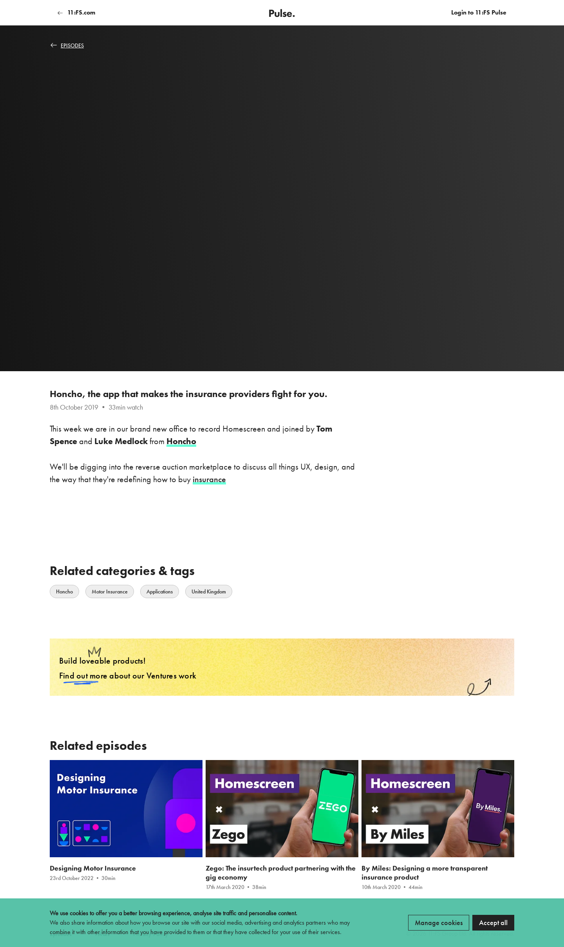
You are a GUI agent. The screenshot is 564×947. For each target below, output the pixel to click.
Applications (159, 591)
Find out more (83, 675)
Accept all (493, 922)
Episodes (67, 45)
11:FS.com (76, 12)
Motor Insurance (110, 591)
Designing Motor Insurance (93, 868)
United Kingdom (209, 591)
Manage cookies (439, 922)
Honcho (64, 591)
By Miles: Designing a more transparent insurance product (425, 873)
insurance (209, 478)
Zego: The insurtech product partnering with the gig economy (281, 873)
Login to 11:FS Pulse (478, 12)
